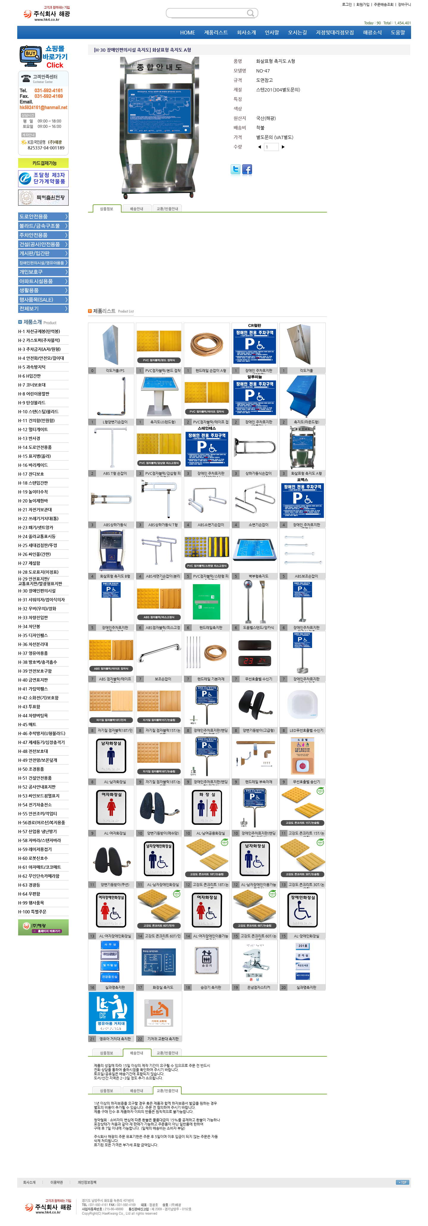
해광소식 (372, 32)
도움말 (398, 32)
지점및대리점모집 (335, 32)
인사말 (272, 32)
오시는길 (297, 32)
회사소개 (246, 32)
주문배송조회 (384, 4)
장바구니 (404, 4)
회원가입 (362, 4)
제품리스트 (216, 32)
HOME (187, 32)
